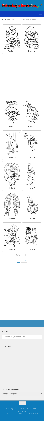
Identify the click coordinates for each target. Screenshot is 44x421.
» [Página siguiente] (25, 260)
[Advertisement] (22, 77)
